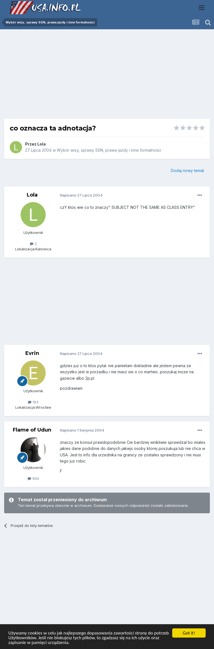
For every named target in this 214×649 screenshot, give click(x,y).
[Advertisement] (107, 76)
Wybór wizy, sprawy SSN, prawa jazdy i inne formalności (109, 150)
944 (33, 478)
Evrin (32, 353)
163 (33, 402)
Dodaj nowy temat (187, 170)
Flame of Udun (32, 430)
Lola (41, 144)
